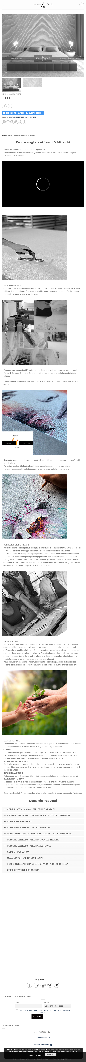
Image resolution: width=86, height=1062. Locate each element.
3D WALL (12, 117)
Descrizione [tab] (7, 136)
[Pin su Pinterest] (20, 122)
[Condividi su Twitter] (12, 122)
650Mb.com (68, 1059)
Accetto (50, 1054)
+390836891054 (43, 1037)
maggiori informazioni (35, 1055)
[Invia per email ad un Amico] (16, 122)
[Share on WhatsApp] (4, 122)
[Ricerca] (2, 5)
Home (4, 94)
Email (17, 1002)
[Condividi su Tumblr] (24, 122)
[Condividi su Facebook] (8, 122)
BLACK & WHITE (15, 94)
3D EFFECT (20, 117)
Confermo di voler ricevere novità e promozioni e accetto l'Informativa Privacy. (44, 1011)
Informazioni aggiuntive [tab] (24, 136)
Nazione (47, 1002)
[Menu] (81, 5)
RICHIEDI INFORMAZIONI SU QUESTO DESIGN (24, 113)
